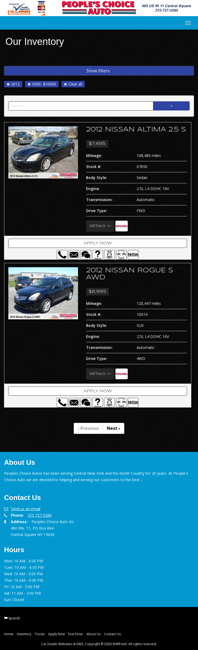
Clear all (73, 84)
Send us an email (25, 508)
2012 (13, 84)
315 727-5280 (40, 515)
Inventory (24, 634)
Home (8, 634)
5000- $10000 (42, 84)
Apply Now (98, 243)
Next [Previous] (113, 428)
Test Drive (75, 634)
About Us (93, 634)
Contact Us (112, 634)
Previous (88, 428)
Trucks (40, 634)
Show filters (98, 71)
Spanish (14, 618)
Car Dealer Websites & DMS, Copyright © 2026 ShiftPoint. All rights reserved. (99, 644)
